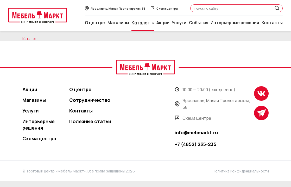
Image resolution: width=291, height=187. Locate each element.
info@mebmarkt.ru (196, 132)
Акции (162, 22)
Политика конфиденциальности (241, 171)
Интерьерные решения (235, 22)
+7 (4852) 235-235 (195, 144)
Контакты (272, 22)
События (198, 22)
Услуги (179, 22)
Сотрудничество (89, 100)
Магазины (118, 22)
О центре (95, 22)
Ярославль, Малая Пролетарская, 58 (212, 104)
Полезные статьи (90, 121)
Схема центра (39, 138)
